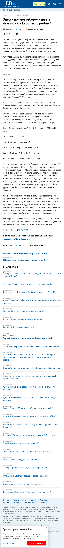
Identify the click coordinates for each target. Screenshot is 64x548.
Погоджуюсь (37, 543)
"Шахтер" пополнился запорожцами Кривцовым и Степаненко (31, 367)
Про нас (6, 500)
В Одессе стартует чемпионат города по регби (24, 260)
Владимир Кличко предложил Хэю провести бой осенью (28, 435)
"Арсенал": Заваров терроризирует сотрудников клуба (27, 284)
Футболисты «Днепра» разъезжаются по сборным (25, 475)
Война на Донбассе (11, 10)
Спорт (13, 15)
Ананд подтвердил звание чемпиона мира (22, 319)
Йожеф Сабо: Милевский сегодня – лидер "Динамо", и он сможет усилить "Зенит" (32, 275)
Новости (42, 11)
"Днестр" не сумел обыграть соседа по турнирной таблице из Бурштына (30, 399)
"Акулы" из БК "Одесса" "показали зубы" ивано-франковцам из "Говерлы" (31, 426)
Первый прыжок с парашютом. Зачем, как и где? (27, 338)
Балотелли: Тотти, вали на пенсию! (18, 327)
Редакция (43, 500)
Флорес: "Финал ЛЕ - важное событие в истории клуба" (28, 408)
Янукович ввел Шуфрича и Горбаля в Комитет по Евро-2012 (30, 292)
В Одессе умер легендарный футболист (21, 459)
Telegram (25, 238)
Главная (5, 15)
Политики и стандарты (11, 502)
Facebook (7, 238)
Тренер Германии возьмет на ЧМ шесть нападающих (27, 451)
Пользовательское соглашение (36, 502)
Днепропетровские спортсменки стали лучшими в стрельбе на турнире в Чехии (31, 377)
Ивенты (33, 500)
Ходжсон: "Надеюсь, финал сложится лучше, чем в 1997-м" (29, 416)
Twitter (15, 238)
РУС (54, 4)
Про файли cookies (9, 543)
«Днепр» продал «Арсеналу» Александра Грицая (25, 467)
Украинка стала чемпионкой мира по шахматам (25, 253)
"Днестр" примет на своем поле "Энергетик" (22, 483)
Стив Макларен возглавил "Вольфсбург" (21, 443)
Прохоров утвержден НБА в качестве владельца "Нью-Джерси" (31, 346)
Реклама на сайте (19, 500)
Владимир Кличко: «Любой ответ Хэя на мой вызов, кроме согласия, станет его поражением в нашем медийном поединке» (29, 357)
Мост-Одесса (21, 230)
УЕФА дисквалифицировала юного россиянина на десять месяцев (29, 388)
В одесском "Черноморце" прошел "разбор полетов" (27, 492)
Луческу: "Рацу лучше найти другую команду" (23, 311)
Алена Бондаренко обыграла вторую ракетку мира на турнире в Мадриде (32, 301)
